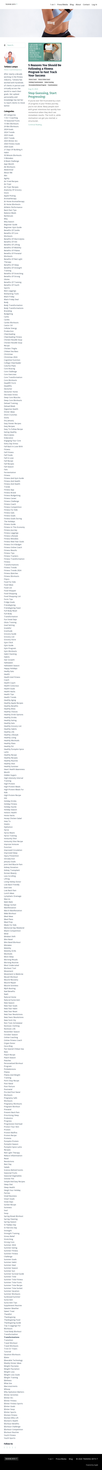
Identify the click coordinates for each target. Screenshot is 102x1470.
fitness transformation (14, 559)
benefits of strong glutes (12, 277)
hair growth (9, 659)
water (6, 1357)
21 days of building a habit (13, 151)
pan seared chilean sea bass (14, 1050)
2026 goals (8, 146)
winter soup (9, 1409)
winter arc (8, 1397)
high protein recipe (12, 795)
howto (7, 824)
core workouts (10, 380)
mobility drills (10, 951)
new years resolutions (14, 1017)
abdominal (8, 169)
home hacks (9, 815)
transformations (52, 85)
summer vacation (11, 1291)
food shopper (10, 590)
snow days (8, 1201)
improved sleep (10, 853)
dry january (9, 420)
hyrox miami (9, 832)
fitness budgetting (12, 495)
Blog (72, 4)
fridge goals (9, 602)
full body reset (10, 610)
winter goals (9, 1406)
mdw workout (10, 913)
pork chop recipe (11, 1080)
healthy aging (10, 700)
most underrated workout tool (11, 966)
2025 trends (9, 138)
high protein (9, 783)
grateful (7, 628)
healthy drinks (10, 717)
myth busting (10, 988)
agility (6, 178)
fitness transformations (11, 563)
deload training (11, 403)
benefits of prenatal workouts (12, 254)
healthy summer (11, 766)
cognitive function (12, 360)
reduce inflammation (13, 1155)
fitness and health (12, 481)
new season (9, 1003)
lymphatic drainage (12, 896)
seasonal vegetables (13, 1175)
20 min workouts (11, 126)
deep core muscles (12, 397)
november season (12, 1031)
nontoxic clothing (12, 1026)
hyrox (6, 830)
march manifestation (13, 910)
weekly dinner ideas (12, 1363)
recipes (7, 1149)
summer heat (10, 1265)
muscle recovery (11, 979)
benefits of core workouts (11, 234)
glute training (10, 622)
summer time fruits (13, 1282)
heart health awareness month (14, 770)
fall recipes (9, 463)
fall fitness (9, 452)
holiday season (10, 809)
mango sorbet (10, 905)
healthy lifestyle (11, 734)
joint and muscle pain (13, 864)
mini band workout (12, 942)
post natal (8, 1083)
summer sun (9, 1271)
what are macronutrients (10, 1384)
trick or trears (10, 1348)
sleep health (9, 1187)
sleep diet (8, 1184)
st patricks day (10, 1227)
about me (8, 172)
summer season (11, 1268)
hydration (8, 827)
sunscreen (8, 1299)
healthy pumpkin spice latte (14, 750)
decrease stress (11, 394)
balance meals (10, 213)
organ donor (9, 1043)
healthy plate (9, 743)
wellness (8, 1380)
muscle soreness (11, 985)
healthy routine (11, 760)
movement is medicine (13, 974)
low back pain (10, 890)
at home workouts (12, 204)
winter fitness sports (13, 1403)
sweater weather (11, 1308)
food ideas (8, 584)
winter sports (10, 1412)
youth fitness (10, 1435)
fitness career (10, 498)
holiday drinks (10, 801)
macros (7, 899)
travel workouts (11, 1346)
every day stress (11, 443)
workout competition (13, 1429)
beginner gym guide (13, 227)
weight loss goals (12, 1374)
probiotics (8, 1118)
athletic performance (13, 207)
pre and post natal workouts (12, 1093)
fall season (9, 466)
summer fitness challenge (11, 1255)
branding (8, 311)
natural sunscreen (12, 1000)
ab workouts (9, 167)
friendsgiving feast (12, 608)
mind (6, 933)
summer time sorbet (13, 1288)
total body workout (12, 1331)
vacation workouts (12, 1354)
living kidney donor (12, 881)
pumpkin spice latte (13, 1147)
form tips (8, 599)
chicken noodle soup (13, 339)
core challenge (10, 371)
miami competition (12, 930)
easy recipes (9, 426)
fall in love (9, 458)
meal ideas (8, 916)
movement (8, 971)
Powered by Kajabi (92, 1465)
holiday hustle (10, 807)
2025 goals (8, 135)
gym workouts (10, 651)
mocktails (8, 953)
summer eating (10, 1248)
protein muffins (10, 1132)
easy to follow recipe (13, 429)
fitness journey (10, 530)
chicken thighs (10, 348)
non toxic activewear (13, 1023)
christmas (8, 354)
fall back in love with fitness (13, 447)
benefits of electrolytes (14, 239)
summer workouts (12, 1294)
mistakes (8, 945)
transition (8, 1340)
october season (11, 1034)
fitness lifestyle (11, 536)
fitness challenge (11, 501)
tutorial (7, 1351)
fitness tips (9, 553)
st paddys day (10, 1224)
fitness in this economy (14, 527)
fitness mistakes (11, 538)
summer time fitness (13, 1279)
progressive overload (13, 1124)
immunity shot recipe (13, 841)
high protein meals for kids (14, 791)
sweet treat (9, 1311)
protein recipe (10, 1135)
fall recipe (8, 461)
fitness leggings (11, 533)
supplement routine (13, 1305)
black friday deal (11, 299)
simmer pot (9, 1178)
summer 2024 (10, 1245)
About (78, 4)
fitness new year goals (14, 541)
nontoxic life (9, 1028)
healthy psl (9, 746)
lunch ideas (9, 893)
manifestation (10, 907)
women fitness (10, 1415)
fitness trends (10, 567)
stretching (8, 1239)
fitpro (6, 579)
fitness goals (9, 515)
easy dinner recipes (12, 423)
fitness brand (10, 492)
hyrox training (10, 835)
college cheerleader (12, 363)
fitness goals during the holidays (13, 520)
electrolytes (9, 435)
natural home (10, 997)
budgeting (8, 314)
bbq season (9, 221)
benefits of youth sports (11, 286)
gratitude (8, 631)
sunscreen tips (10, 1302)
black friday (9, 296)
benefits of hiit (10, 241)
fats (6, 469)
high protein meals (12, 786)
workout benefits (11, 1423)
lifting (7, 879)
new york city (10, 1020)
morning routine (11, 962)
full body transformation (36, 82)
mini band (8, 939)
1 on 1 (52, 4)
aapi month (9, 164)
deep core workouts (13, 400)
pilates (7, 1072)
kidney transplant (12, 870)
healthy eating (10, 720)
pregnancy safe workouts (10, 1099)
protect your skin (11, 1126)
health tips (9, 694)
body (6, 302)
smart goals (9, 1199)
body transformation (13, 305)
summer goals (10, 1259)
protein (7, 1129)
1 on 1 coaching (11, 118)
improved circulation (13, 850)
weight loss (9, 1371)
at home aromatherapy (14, 201)
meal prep (8, 922)
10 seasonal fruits (12, 120)
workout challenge (12, 1426)
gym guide (8, 645)
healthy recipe (10, 755)
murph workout (11, 977)
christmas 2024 (10, 357)
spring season (10, 1222)
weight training (11, 1377)
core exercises (10, 374)
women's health (11, 1420)
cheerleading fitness (13, 337)
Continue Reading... (35, 125)
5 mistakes (8, 158)
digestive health (11, 409)
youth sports (9, 1438)
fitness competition (13, 507)
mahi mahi (8, 902)
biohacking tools (11, 293)
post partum (9, 1086)
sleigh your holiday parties (12, 1191)
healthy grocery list (13, 726)
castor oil (8, 325)
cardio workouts (11, 322)
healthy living (10, 737)
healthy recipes (11, 757)
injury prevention (11, 855)
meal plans (8, 919)
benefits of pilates (12, 250)
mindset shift (10, 936)
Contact (86, 4)
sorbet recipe (10, 1204)
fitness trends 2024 (12, 570)
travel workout (10, 1343)
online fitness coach (13, 1040)
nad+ (6, 994)
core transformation (13, 377)
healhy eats (9, 671)
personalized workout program (37, 85)
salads (6, 1167)
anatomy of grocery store (13, 191)
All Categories (10, 115)
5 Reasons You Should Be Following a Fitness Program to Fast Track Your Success (43, 70)
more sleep (9, 956)
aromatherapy (10, 198)
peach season (10, 1057)
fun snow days (10, 619)
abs (5, 175)
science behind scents (13, 1170)
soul (6, 1210)
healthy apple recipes (13, 703)
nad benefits (9, 991)
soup (6, 1213)
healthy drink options (13, 714)
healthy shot (9, 763)
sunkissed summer (12, 1297)
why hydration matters (14, 1392)
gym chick (8, 642)
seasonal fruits (10, 1173)
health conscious (11, 685)
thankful (8, 1314)
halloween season (11, 665)
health (7, 674)
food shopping (10, 593)
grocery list (9, 636)
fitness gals (9, 512)
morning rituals (11, 959)
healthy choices (11, 711)
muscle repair (10, 982)
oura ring (8, 1046)
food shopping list (12, 596)
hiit (5, 798)
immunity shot (10, 838)
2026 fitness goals (12, 143)
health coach (9, 682)
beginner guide (10, 224)
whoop (7, 1389)
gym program (10, 648)
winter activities (11, 1395)
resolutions (9, 1161)
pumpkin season (11, 1144)
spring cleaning (11, 1219)
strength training (11, 1233)
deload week (9, 406)
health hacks (9, 691)
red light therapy (12, 1152)
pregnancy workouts (13, 1103)
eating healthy (10, 432)
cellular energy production (10, 329)
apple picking (10, 195)
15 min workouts (11, 123)
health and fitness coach (12, 678)
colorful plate (10, 365)
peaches (7, 1060)
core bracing (9, 368)
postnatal (8, 1089)
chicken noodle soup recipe (13, 344)
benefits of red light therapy (13, 260)
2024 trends (9, 132)
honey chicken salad (13, 818)
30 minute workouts (13, 155)
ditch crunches (10, 414)
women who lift (11, 1418)
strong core (9, 1242)
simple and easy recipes (14, 1181)
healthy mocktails (11, 740)
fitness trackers (11, 556)
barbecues (8, 216)
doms (6, 417)
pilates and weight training (12, 1076)
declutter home (11, 391)
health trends (10, 697)
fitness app (9, 489)
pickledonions (10, 1069)
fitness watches (11, 573)
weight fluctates (11, 1366)
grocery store (10, 639)
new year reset (10, 1011)
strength (8, 1230)
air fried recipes (11, 181)
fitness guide (10, 524)
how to (7, 821)
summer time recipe (13, 1285)
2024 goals (8, 129)
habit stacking (10, 654)
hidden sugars (10, 775)
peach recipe (9, 1054)
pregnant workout (12, 1106)
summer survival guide (14, 1273)
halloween (8, 662)
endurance (8, 438)
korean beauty (10, 873)
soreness (8, 1207)
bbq (5, 218)
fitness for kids (11, 510)
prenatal (7, 1109)
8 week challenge (11, 161)
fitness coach (33, 80)
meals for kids (10, 925)
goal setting (9, 625)
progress (8, 1121)
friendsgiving (10, 605)
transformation (11, 1334)
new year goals (10, 1005)
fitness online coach (44, 80)
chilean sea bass (11, 351)
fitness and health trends (12, 485)
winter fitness (10, 1400)
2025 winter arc (11, 141)
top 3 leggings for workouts (12, 1327)
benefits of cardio (12, 230)
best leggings (10, 290)
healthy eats (9, 723)
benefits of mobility (12, 247)
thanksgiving (9, 1317)
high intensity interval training (13, 779)
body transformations (13, 308)
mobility (7, 948)
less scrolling (10, 876)
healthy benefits (11, 706)
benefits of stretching (13, 273)
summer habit (10, 1262)
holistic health (10, 812)
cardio (7, 319)
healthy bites (9, 708)
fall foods (8, 455)
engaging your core (12, 440)
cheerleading (9, 334)
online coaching (49, 82)
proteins (7, 1138)
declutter (8, 388)
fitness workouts (11, 576)
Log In (94, 4)
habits (7, 657)
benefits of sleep (11, 265)
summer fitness (11, 1250)
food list (8, 587)
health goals (9, 688)
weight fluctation (11, 1369)
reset (6, 1158)
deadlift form (10, 383)
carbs (6, 316)
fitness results (10, 550)
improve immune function (11, 845)
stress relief (9, 1236)
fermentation (10, 472)
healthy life (9, 732)
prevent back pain (11, 1112)
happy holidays (10, 668)
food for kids (10, 582)
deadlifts (8, 386)
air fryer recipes (11, 187)
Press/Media (62, 4)
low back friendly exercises (11, 886)
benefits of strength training (13, 269)
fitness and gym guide (14, 478)
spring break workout (13, 1216)
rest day (7, 1164)
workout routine (11, 1432)
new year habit (10, 1008)
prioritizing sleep (11, 1115)
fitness (7, 475)
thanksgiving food (12, 1320)
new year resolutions (13, 1014)
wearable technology (13, 1360)
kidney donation (11, 867)
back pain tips (10, 210)
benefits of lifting (12, 244)
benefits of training (12, 282)
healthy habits (10, 729)
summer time (10, 1276)
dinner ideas (9, 412)
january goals (10, 861)
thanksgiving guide (12, 1322)
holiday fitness (10, 804)
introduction (9, 858)
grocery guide (10, 634)
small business (10, 1196)
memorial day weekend (14, 928)
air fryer (7, 184)
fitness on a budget (13, 544)
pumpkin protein (11, 1141)
